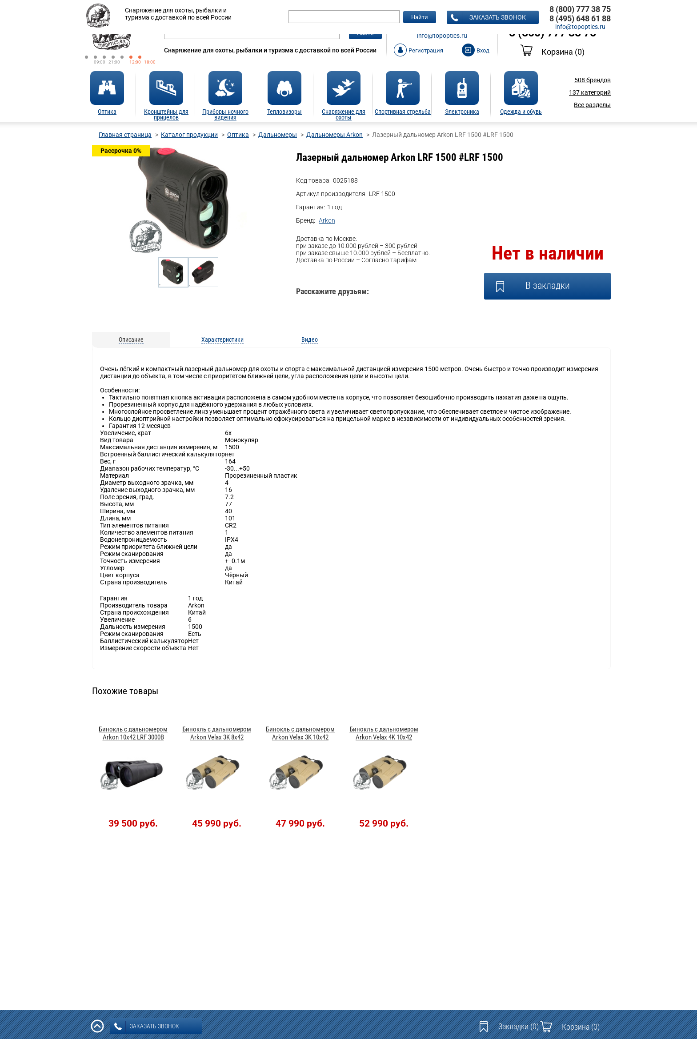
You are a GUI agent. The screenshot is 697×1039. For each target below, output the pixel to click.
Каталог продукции (189, 134)
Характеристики (222, 339)
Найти (419, 17)
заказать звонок (488, 18)
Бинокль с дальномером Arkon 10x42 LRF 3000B (133, 733)
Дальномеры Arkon (334, 134)
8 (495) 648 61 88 (580, 18)
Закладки (518, 1026)
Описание (131, 339)
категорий (590, 92)
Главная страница (125, 134)
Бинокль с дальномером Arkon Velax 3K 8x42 (216, 733)
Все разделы (592, 104)
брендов (592, 80)
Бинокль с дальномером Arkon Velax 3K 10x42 (300, 733)
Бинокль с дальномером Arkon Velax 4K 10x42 (383, 733)
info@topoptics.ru (442, 35)
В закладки (547, 285)
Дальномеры (277, 134)
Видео (309, 339)
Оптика (238, 134)
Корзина (553, 51)
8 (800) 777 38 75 (580, 9)
